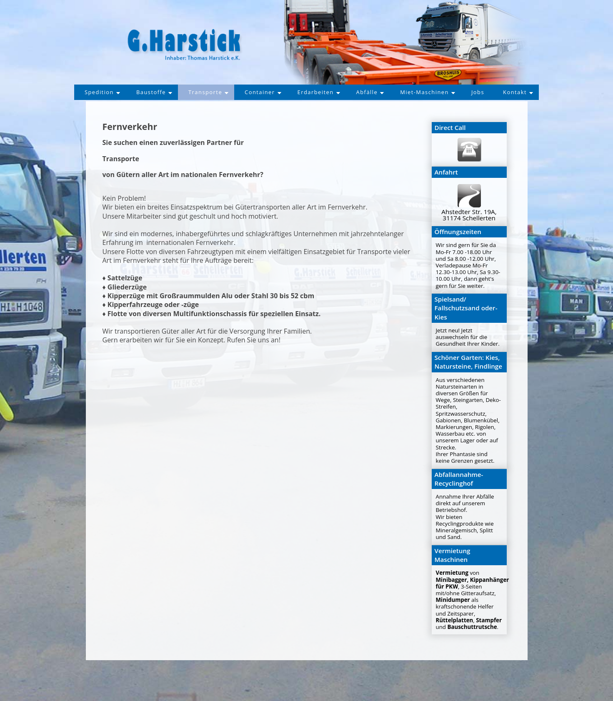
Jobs (483, 92)
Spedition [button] (95, 92)
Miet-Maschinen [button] (431, 92)
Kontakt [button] (524, 92)
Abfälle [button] (372, 92)
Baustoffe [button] (149, 92)
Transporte (205, 92)
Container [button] (261, 92)
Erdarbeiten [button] (319, 92)
